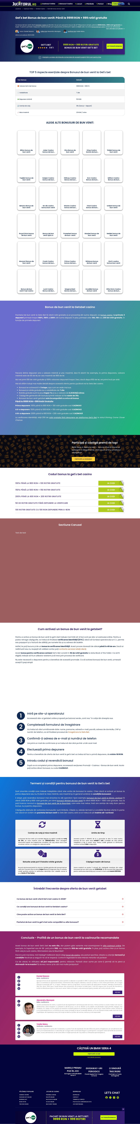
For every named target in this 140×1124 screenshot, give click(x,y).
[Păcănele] (85, 4)
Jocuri (79, 4)
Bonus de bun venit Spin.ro (48, 234)
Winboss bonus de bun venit (92, 262)
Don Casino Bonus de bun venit (91, 179)
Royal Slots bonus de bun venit (26, 234)
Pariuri (101, 4)
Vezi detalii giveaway (94, 1057)
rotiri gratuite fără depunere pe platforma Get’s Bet (73, 417)
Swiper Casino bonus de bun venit (48, 179)
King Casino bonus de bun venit (91, 151)
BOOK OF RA (22, 1102)
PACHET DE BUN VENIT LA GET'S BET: (69, 1118)
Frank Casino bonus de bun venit (48, 262)
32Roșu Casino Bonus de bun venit (70, 179)
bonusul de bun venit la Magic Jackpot (104, 798)
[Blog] (107, 4)
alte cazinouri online (112, 945)
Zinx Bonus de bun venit (70, 151)
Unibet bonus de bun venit (113, 207)
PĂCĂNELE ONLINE (51, 1095)
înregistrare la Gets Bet (78, 732)
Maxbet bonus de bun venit (92, 234)
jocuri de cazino (73, 955)
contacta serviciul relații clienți (72, 649)
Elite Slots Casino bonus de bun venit (114, 290)
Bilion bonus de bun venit (26, 151)
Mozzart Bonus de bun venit (26, 262)
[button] (123, 1109)
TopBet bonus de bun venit (26, 179)
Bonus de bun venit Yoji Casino (26, 290)
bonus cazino (106, 315)
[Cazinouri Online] (41, 4)
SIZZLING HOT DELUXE (25, 1097)
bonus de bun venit (98, 27)
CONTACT (76, 1097)
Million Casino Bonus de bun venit (113, 179)
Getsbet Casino (40, 8)
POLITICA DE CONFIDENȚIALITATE (82, 1102)
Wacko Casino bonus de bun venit (70, 207)
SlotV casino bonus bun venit (113, 262)
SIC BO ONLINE (50, 1102)
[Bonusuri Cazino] (58, 4)
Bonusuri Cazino (66, 4)
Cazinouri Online (48, 4)
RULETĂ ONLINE (50, 1097)
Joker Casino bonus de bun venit (48, 151)
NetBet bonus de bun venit (113, 234)
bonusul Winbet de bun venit (70, 800)
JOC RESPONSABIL (78, 1104)
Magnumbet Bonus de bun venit (70, 290)
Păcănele (90, 4)
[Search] (129, 4)
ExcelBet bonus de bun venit (92, 290)
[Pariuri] (97, 4)
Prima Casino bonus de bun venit (70, 262)
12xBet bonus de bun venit (113, 151)
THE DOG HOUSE (23, 1104)
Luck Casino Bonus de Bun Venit (48, 290)
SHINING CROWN (24, 1095)
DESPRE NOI (76, 1095)
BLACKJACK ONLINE (51, 1099)
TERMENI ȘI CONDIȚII (78, 1099)
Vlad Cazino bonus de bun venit (91, 207)
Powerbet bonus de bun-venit (70, 234)
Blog (110, 4)
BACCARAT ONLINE (51, 1104)
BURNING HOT (23, 1099)
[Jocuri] (76, 4)
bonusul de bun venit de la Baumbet (54, 803)
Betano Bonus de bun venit (26, 207)
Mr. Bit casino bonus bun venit (48, 207)
